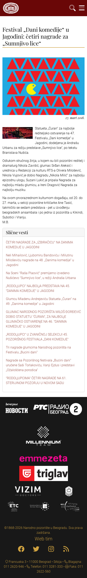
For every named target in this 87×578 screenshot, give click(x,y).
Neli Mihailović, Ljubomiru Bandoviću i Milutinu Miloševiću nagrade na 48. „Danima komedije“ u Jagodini (40, 260)
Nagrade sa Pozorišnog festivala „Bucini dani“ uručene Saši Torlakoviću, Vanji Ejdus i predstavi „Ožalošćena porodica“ (40, 365)
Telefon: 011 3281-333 (46, 567)
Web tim (43, 539)
